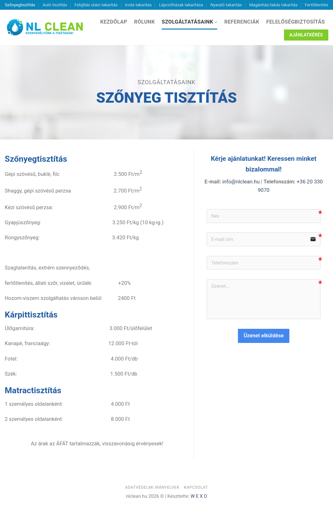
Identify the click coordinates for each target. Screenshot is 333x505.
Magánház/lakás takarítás (273, 5)
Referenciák (242, 22)
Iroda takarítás (138, 5)
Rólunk (144, 22)
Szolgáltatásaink (189, 22)
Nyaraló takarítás (226, 5)
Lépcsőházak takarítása (181, 5)
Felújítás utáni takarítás (96, 5)
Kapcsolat (196, 487)
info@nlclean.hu (240, 182)
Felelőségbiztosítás (295, 22)
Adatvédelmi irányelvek (152, 487)
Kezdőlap (113, 22)
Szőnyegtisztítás (20, 5)
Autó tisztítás (55, 5)
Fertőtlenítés (316, 5)
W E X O (199, 496)
